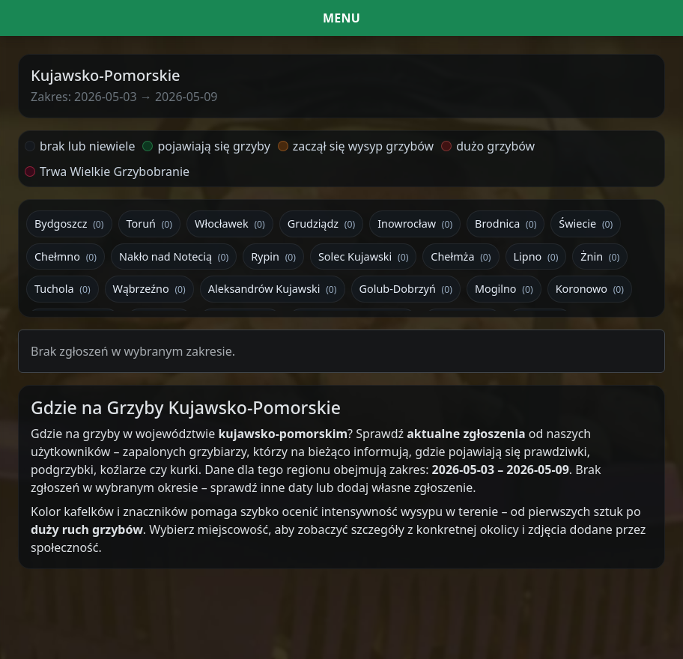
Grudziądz (321, 223)
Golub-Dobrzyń (405, 289)
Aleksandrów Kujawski (272, 289)
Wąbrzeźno (149, 289)
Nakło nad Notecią (173, 256)
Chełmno (65, 256)
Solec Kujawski (363, 256)
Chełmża (461, 256)
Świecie (586, 223)
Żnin (599, 256)
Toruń (150, 223)
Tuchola (62, 289)
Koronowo (590, 289)
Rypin (273, 256)
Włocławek (230, 223)
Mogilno (504, 289)
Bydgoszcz (69, 223)
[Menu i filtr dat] (341, 18)
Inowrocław (414, 223)
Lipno (536, 256)
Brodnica (505, 223)
